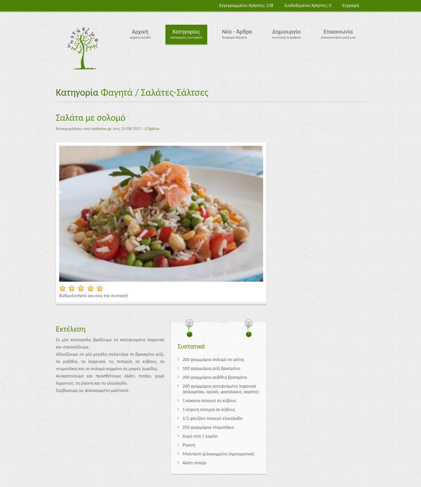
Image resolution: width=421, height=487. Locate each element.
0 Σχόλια (152, 128)
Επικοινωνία (338, 31)
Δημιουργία (286, 31)
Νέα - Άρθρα (237, 31)
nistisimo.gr (101, 128)
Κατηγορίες (186, 31)
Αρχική (140, 31)
